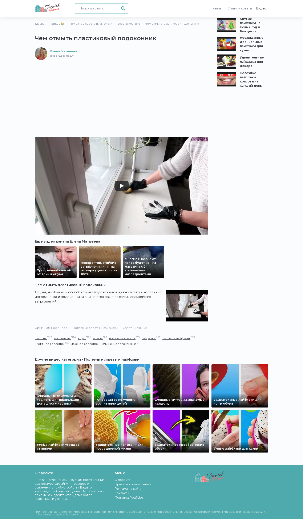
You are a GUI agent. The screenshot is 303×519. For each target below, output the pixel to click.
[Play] (121, 186)
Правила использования (133, 484)
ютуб (84, 338)
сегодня (43, 338)
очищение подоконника (120, 343)
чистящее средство (52, 343)
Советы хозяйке (135, 328)
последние (65, 338)
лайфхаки (151, 338)
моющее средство (85, 343)
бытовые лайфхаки (178, 338)
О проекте (123, 480)
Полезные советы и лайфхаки (95, 328)
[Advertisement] (121, 91)
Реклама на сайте (128, 489)
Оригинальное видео (51, 328)
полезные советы (124, 338)
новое (100, 338)
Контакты (122, 493)
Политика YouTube (129, 497)
